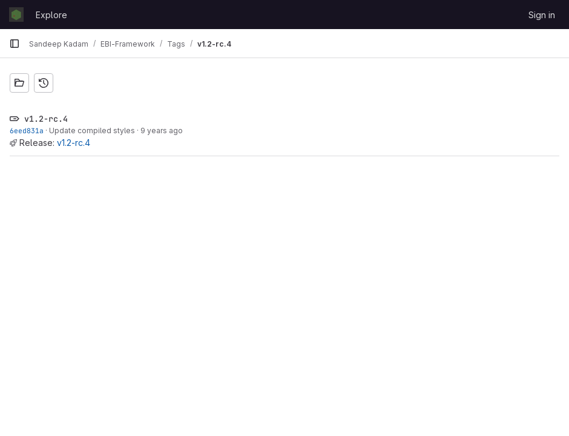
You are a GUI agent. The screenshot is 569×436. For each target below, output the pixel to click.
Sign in (541, 15)
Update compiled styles (92, 130)
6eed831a (27, 130)
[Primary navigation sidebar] (14, 43)
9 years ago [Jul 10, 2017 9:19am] (161, 130)
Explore (51, 15)
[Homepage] (16, 14)
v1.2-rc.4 (73, 142)
